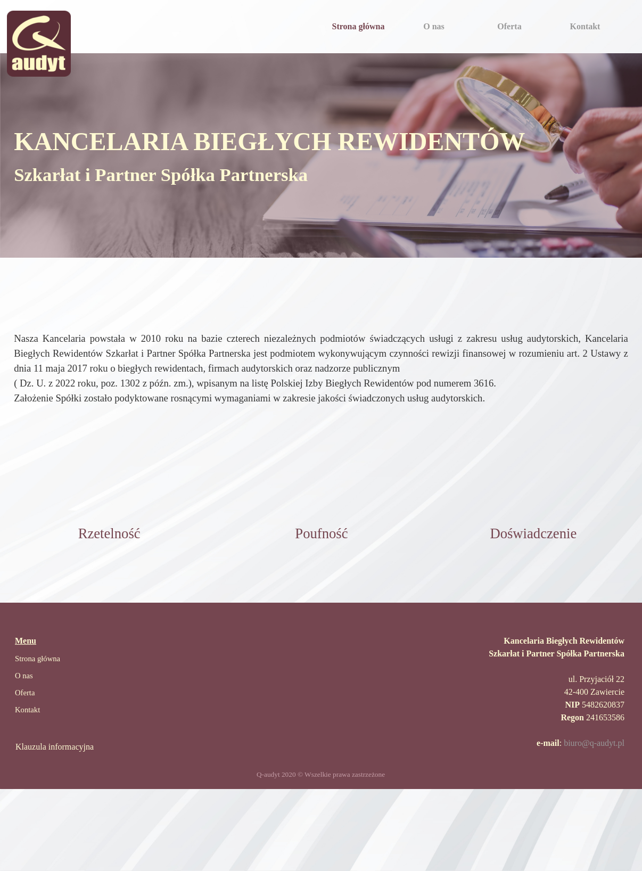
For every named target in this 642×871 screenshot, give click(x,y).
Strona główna (358, 26)
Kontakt (585, 26)
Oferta (509, 26)
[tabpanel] (321, 155)
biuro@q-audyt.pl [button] (594, 742)
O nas (434, 26)
